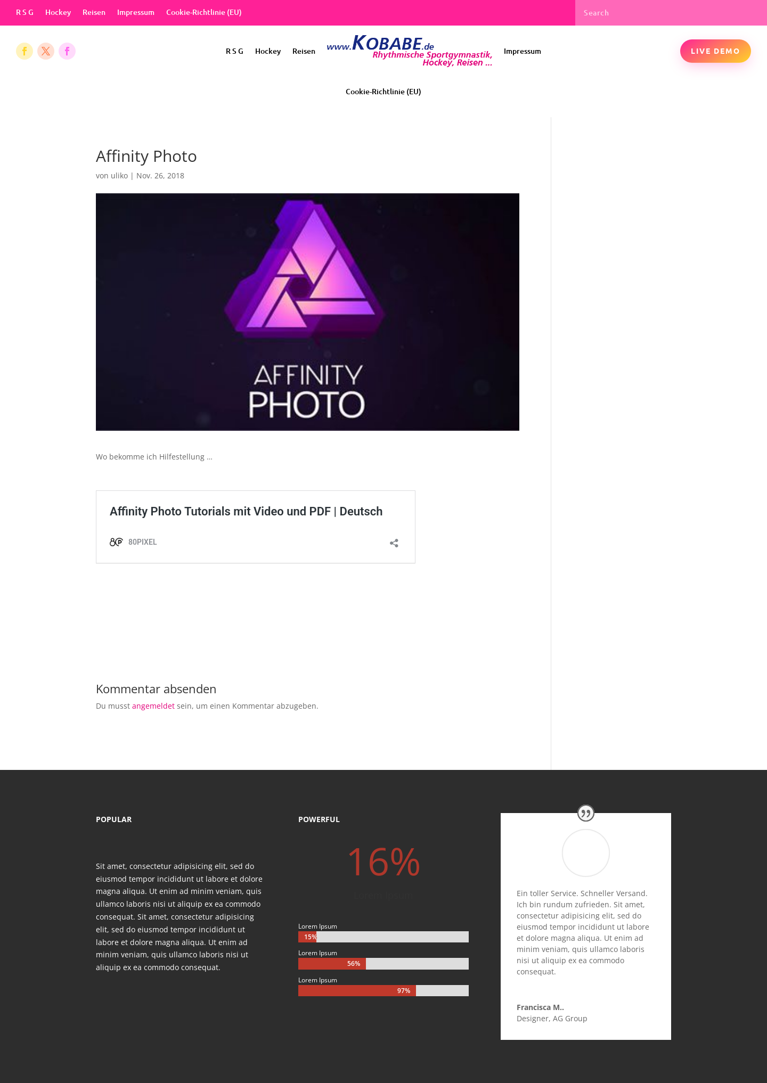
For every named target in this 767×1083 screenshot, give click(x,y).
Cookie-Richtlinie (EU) (204, 13)
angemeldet (153, 706)
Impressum (135, 13)
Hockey (58, 13)
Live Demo (715, 50)
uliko (119, 175)
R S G (25, 13)
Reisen (94, 13)
